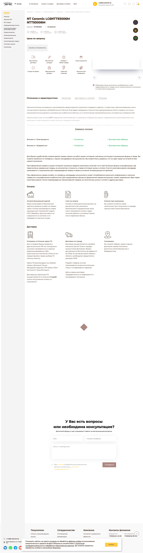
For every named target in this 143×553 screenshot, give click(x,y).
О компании (33, 4)
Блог (75, 4)
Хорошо (111, 544)
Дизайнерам (62, 537)
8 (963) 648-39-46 (105, 3)
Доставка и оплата (63, 4)
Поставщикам (62, 534)
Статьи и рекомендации (40, 534)
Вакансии (87, 537)
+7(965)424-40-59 (115, 536)
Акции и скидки (47, 4)
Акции (33, 537)
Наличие (66, 98)
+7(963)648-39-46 (130, 536)
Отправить (109, 478)
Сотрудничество (66, 530)
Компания (88, 530)
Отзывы (103, 98)
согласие (60, 477)
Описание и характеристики (42, 98)
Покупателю (37, 530)
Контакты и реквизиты (91, 534)
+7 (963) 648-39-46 (12, 538)
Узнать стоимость (37, 48)
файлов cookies (75, 541)
